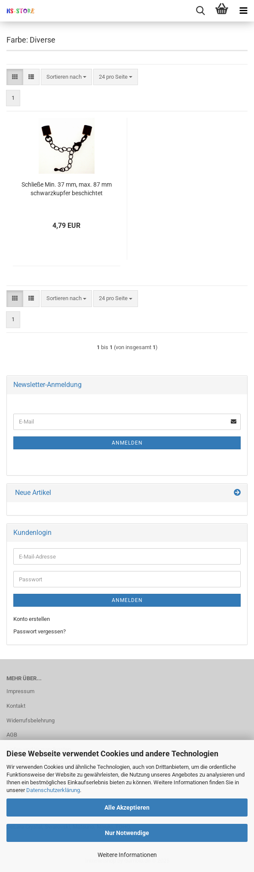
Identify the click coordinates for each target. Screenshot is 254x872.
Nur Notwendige (127, 832)
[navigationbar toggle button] (243, 10)
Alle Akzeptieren (127, 807)
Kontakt (15, 706)
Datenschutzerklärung (53, 790)
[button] (14, 77)
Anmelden (127, 443)
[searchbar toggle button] (200, 10)
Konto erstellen (31, 619)
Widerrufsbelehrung (30, 720)
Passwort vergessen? (39, 631)
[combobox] (66, 77)
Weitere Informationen (127, 854)
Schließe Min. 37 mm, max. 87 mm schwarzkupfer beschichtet (66, 189)
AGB (11, 734)
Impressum (20, 691)
